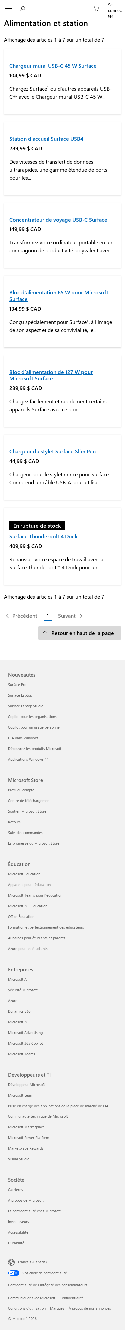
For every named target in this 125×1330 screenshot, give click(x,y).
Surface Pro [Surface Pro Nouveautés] (17, 684)
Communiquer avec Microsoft (31, 1297)
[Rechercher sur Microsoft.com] (23, 8)
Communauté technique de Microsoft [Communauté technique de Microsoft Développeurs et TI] (38, 1116)
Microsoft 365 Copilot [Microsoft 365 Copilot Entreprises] (25, 1043)
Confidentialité (72, 1297)
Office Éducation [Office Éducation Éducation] (21, 916)
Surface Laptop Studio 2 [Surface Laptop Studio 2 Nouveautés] (27, 705)
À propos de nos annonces (90, 1308)
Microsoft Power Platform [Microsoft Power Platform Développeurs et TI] (28, 1137)
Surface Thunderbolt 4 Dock (43, 536)
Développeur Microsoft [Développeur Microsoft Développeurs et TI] (26, 1084)
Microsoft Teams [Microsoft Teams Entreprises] (21, 1053)
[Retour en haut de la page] (79, 633)
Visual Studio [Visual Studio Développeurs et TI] (18, 1158)
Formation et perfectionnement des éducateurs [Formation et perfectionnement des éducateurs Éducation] (46, 927)
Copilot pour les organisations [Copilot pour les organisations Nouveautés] (32, 716)
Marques (57, 1308)
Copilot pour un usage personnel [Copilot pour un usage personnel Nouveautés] (34, 727)
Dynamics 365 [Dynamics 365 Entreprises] (19, 1011)
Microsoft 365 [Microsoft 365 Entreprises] (19, 1021)
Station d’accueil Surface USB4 (46, 138)
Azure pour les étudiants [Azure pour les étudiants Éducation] (28, 948)
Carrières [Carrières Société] (15, 1189)
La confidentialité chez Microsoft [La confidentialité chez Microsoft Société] (34, 1210)
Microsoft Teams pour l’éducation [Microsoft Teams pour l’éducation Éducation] (35, 895)
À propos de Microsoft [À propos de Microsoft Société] (26, 1200)
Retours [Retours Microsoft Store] (14, 821)
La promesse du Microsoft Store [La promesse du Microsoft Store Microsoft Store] (33, 843)
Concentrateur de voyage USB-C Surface (58, 219)
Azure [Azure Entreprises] (12, 1000)
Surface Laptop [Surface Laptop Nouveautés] (20, 695)
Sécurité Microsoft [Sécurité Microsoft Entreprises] (23, 989)
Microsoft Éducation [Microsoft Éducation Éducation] (24, 873)
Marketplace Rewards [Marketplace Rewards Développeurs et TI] (25, 1148)
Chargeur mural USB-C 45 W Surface (53, 65)
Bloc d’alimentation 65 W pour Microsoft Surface (58, 295)
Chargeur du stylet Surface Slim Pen (52, 451)
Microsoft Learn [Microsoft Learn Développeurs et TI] (20, 1095)
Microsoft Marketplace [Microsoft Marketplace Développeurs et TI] (26, 1126)
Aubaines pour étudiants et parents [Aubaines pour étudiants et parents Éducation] (36, 937)
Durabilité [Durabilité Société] (16, 1242)
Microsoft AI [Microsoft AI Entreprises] (18, 979)
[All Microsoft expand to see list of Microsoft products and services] (8, 9)
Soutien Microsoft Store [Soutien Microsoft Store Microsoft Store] (27, 811)
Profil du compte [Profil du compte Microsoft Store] (21, 789)
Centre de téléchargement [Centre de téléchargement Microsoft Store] (29, 800)
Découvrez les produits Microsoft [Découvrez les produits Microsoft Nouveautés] (34, 748)
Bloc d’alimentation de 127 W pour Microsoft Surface (51, 375)
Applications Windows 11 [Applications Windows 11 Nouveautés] (28, 759)
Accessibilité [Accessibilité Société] (18, 1232)
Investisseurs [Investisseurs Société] (18, 1221)
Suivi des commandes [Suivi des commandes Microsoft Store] (25, 832)
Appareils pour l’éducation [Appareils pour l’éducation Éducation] (29, 884)
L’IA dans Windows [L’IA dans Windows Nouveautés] (23, 737)
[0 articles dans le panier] (98, 9)
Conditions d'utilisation (27, 1308)
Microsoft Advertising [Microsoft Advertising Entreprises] (25, 1032)
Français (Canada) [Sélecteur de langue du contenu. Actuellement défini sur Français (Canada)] (32, 1261)
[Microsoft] (62, 5)
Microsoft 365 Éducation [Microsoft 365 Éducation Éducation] (27, 905)
